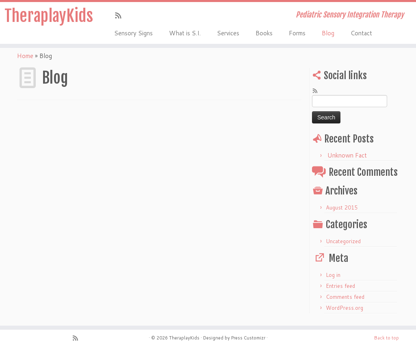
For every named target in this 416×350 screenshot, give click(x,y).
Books (264, 33)
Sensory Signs (133, 33)
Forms (297, 33)
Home (25, 56)
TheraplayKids (48, 16)
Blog (328, 33)
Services (228, 33)
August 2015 (342, 207)
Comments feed (345, 296)
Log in (333, 275)
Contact (361, 33)
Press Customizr (248, 338)
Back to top (386, 338)
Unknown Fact (347, 155)
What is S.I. (185, 33)
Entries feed (340, 286)
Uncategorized (343, 241)
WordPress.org (344, 307)
